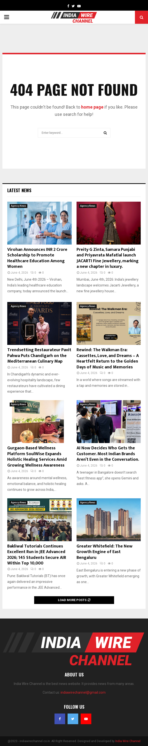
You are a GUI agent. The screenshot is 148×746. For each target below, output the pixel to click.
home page (92, 107)
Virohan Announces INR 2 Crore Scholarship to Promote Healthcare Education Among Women (37, 258)
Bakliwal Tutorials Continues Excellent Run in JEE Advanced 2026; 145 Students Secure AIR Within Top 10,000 (36, 555)
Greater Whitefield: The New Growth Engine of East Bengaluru (104, 552)
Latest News (19, 190)
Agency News (18, 206)
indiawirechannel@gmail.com (83, 692)
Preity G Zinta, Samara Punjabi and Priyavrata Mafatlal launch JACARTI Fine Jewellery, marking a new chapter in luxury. (108, 258)
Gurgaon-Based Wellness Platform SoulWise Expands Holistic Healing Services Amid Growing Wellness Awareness (37, 456)
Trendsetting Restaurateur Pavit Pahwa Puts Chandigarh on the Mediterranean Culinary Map (39, 355)
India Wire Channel (127, 741)
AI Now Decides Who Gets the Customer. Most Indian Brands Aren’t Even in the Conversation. (108, 453)
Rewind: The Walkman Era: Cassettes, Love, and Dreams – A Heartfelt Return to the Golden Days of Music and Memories (108, 358)
